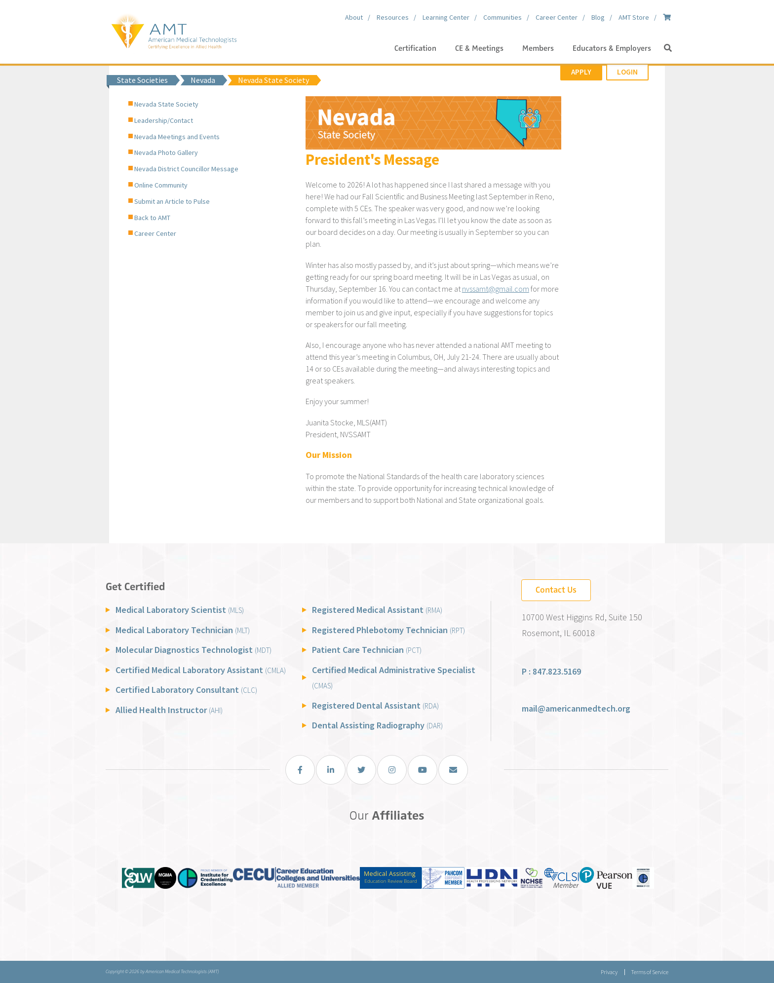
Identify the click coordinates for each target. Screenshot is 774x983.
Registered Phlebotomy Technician (388, 630)
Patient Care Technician (367, 649)
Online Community (161, 185)
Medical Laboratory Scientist (180, 609)
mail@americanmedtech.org (576, 708)
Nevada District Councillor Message (186, 168)
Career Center (155, 233)
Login (627, 71)
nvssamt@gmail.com (495, 289)
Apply (581, 71)
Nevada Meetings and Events (177, 136)
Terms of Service (649, 972)
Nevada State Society (166, 104)
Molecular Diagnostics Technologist (193, 649)
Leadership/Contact (163, 120)
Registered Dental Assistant (375, 705)
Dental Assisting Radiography (377, 725)
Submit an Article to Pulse (172, 201)
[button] (668, 48)
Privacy (609, 972)
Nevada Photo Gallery (166, 152)
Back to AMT (152, 217)
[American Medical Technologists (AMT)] (173, 30)
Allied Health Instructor (169, 710)
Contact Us (556, 589)
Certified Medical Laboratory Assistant (201, 670)
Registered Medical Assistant (377, 609)
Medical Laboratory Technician (183, 630)
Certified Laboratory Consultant (186, 689)
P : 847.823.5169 (551, 671)
